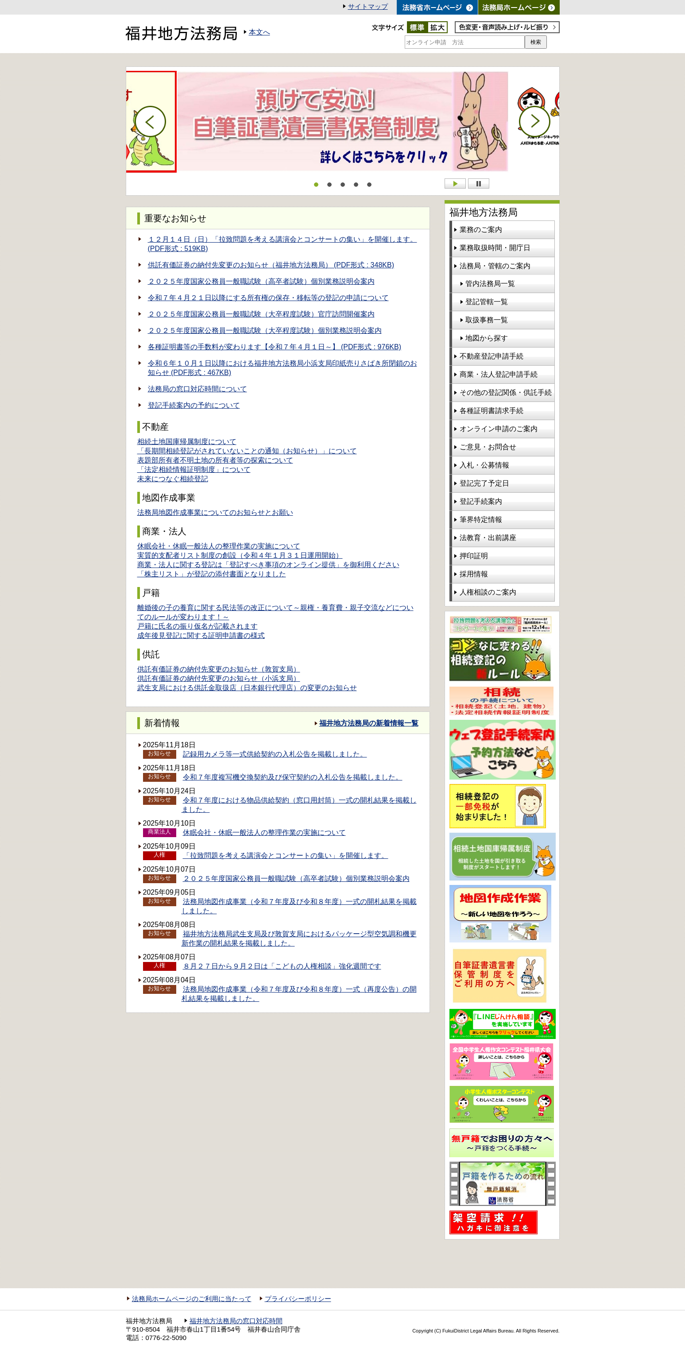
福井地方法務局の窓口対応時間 (236, 1321)
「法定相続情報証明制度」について (194, 469)
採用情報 (474, 574)
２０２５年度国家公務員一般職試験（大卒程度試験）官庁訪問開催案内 (261, 314)
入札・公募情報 (484, 465)
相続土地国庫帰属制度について (186, 441)
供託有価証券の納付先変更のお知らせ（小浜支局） (218, 678)
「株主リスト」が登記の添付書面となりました (211, 574)
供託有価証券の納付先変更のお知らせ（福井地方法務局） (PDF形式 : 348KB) (271, 265)
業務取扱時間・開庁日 (495, 247)
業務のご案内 (481, 229)
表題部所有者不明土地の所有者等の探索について (215, 460)
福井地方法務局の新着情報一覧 (368, 723)
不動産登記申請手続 (491, 356)
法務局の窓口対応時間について (197, 389)
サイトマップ (368, 6)
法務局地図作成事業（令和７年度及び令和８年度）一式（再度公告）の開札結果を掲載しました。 (299, 993)
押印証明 (474, 556)
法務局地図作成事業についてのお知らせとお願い (215, 512)
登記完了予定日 (484, 483)
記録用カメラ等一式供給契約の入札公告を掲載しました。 (275, 754)
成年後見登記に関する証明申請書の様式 (201, 635)
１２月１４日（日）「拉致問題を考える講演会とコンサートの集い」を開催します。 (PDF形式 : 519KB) (282, 244)
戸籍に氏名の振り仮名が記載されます (197, 626)
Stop (478, 183)
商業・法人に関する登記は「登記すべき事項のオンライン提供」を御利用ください (268, 564)
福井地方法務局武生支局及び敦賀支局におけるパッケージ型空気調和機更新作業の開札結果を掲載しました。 (299, 938)
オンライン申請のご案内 (499, 429)
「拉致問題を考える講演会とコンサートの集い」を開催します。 (285, 855)
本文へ (259, 32)
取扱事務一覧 (486, 320)
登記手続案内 (481, 501)
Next (535, 122)
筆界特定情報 (481, 519)
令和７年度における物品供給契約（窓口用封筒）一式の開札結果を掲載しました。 (299, 804)
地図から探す (486, 338)
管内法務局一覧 (490, 283)
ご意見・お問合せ (488, 447)
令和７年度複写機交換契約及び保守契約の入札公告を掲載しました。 (292, 777)
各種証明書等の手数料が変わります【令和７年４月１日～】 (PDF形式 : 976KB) (274, 347)
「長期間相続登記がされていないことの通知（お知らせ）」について (247, 451)
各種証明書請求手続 (491, 410)
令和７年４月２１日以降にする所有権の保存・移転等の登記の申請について (268, 297)
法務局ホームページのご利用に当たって (192, 1298)
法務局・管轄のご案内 (495, 266)
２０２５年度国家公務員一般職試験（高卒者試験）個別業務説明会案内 (261, 281)
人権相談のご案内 (488, 592)
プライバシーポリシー (298, 1298)
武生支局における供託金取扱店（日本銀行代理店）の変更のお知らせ (247, 687)
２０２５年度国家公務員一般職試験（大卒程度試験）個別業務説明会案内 (265, 330)
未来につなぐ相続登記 (172, 479)
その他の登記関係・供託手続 (506, 392)
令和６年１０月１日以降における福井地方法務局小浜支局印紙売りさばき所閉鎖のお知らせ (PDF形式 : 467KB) (282, 367)
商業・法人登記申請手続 (499, 374)
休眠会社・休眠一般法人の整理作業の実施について (218, 546)
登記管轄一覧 (486, 301)
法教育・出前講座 (488, 537)
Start (455, 183)
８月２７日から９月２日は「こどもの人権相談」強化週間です (282, 966)
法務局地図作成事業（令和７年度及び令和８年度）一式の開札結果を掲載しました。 (299, 906)
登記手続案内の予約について (194, 405)
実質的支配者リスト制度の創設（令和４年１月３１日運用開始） (240, 555)
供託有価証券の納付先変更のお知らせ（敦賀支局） (218, 669)
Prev (150, 122)
